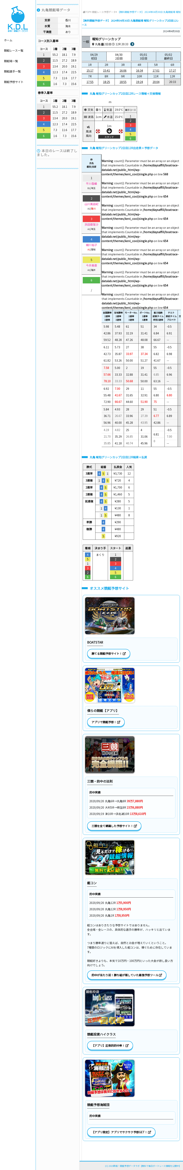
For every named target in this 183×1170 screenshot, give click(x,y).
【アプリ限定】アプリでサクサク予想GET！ (121, 1132)
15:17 (90, 70)
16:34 (139, 70)
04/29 (94, 56)
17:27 (172, 70)
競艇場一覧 (11, 61)
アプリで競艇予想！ (106, 722)
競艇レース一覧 (13, 50)
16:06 (123, 70)
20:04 (156, 82)
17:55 (90, 82)
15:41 (106, 70)
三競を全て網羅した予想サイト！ (114, 826)
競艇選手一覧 (12, 71)
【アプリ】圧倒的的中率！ (110, 1045)
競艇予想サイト (13, 82)
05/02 (168, 56)
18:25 (106, 82)
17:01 (156, 70)
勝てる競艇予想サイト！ (109, 653)
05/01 (143, 56)
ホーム (8, 40)
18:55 (123, 82)
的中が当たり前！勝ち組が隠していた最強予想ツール (127, 975)
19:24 (139, 82)
